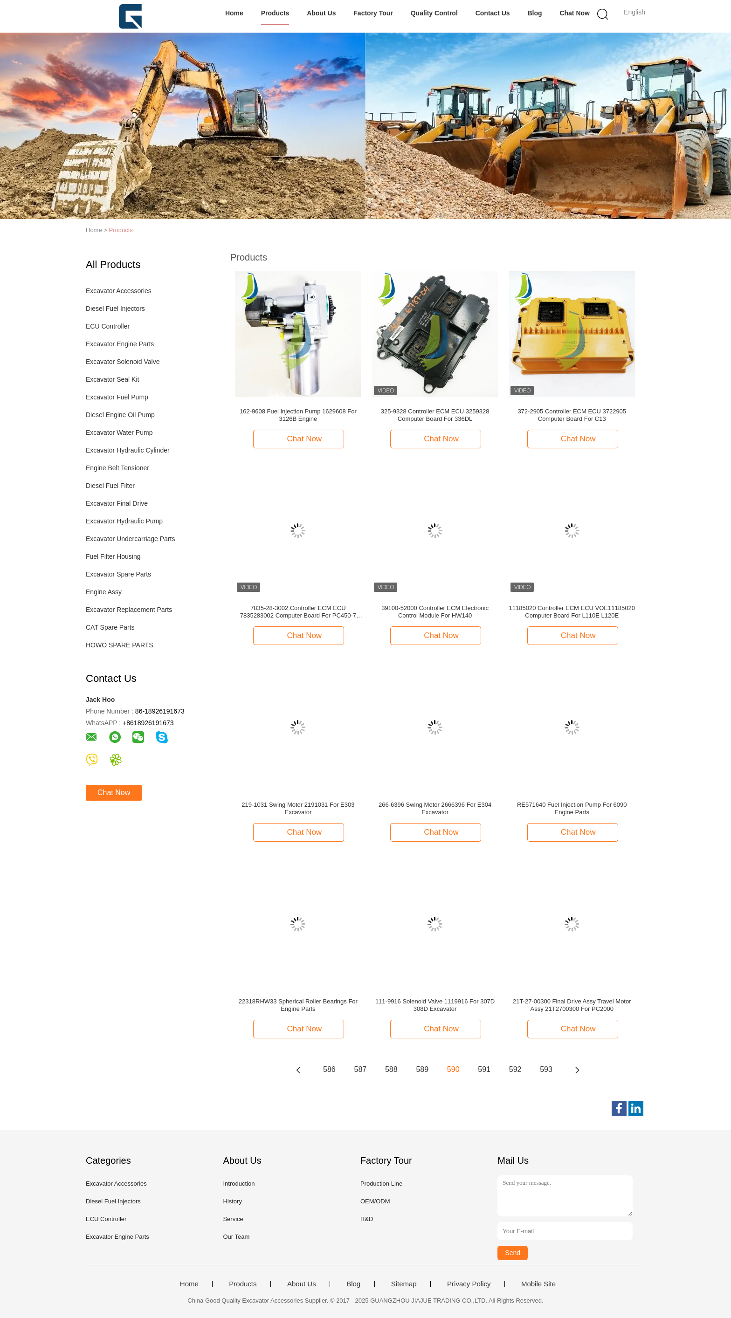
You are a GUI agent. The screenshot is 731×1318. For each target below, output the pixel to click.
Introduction (239, 1183)
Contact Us (493, 13)
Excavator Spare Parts (118, 574)
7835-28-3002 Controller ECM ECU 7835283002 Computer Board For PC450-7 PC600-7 (298, 611)
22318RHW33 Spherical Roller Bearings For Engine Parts (298, 1005)
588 (391, 1069)
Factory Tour (373, 13)
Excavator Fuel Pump (117, 397)
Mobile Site (538, 1284)
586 (329, 1069)
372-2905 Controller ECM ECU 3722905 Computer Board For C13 (571, 415)
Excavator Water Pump (119, 432)
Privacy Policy (468, 1284)
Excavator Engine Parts (120, 344)
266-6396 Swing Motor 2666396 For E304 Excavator (435, 808)
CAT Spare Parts (110, 627)
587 (360, 1069)
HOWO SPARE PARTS (119, 645)
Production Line (381, 1183)
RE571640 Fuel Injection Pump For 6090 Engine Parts (572, 808)
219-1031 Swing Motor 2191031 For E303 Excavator (297, 808)
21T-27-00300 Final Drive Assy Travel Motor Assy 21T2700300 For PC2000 (572, 1005)
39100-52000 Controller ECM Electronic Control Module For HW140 (435, 611)
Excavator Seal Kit (112, 379)
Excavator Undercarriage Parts (130, 538)
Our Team (236, 1236)
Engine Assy (104, 592)
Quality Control (434, 13)
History (232, 1201)
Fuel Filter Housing (113, 556)
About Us (321, 13)
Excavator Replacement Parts (129, 609)
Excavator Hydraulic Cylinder (128, 450)
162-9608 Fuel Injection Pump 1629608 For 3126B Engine (298, 415)
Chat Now (574, 13)
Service (233, 1218)
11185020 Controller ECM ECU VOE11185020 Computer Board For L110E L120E (572, 611)
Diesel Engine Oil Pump (120, 415)
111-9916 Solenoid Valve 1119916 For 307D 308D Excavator (435, 1005)
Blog (534, 13)
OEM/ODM (375, 1201)
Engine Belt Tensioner (117, 468)
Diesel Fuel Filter (110, 485)
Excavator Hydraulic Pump (124, 521)
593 (546, 1069)
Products (275, 13)
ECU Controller (108, 326)
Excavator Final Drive (117, 503)
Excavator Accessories (119, 291)
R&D (366, 1218)
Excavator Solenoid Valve (123, 361)
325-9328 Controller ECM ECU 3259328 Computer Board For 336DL (435, 415)
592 (515, 1069)
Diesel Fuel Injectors (115, 308)
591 (484, 1069)
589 (422, 1069)
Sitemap (404, 1284)
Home (234, 13)
